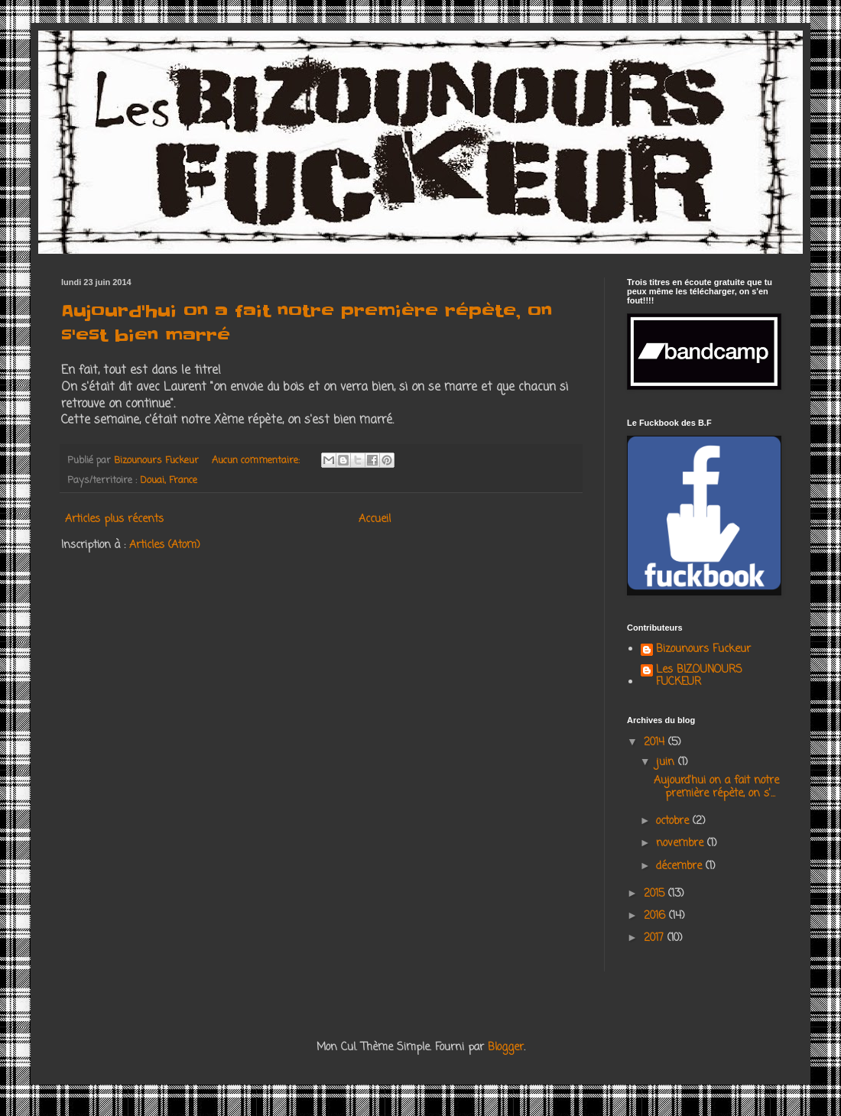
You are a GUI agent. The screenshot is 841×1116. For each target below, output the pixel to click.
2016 (656, 916)
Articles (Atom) (164, 545)
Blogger (506, 1048)
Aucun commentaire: (257, 460)
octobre (674, 821)
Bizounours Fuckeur (703, 650)
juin (667, 762)
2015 (656, 894)
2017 (655, 938)
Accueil (375, 519)
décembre (681, 866)
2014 (656, 743)
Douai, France (168, 480)
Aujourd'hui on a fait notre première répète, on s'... (716, 787)
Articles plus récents (114, 519)
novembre (681, 843)
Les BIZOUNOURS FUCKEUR (699, 677)
